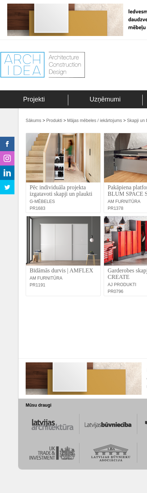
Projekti (34, 99)
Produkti (54, 120)
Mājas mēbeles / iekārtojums (94, 120)
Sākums (33, 120)
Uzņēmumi (105, 99)
